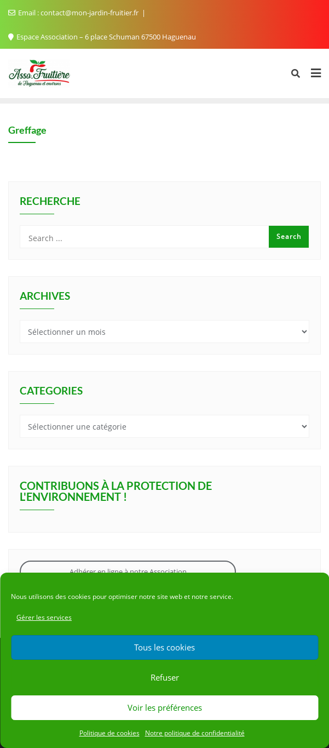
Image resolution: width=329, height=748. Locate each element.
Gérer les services (44, 617)
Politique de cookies (109, 733)
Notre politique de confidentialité (195, 733)
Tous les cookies (164, 647)
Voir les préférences (165, 707)
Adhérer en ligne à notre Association (128, 571)
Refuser (165, 677)
